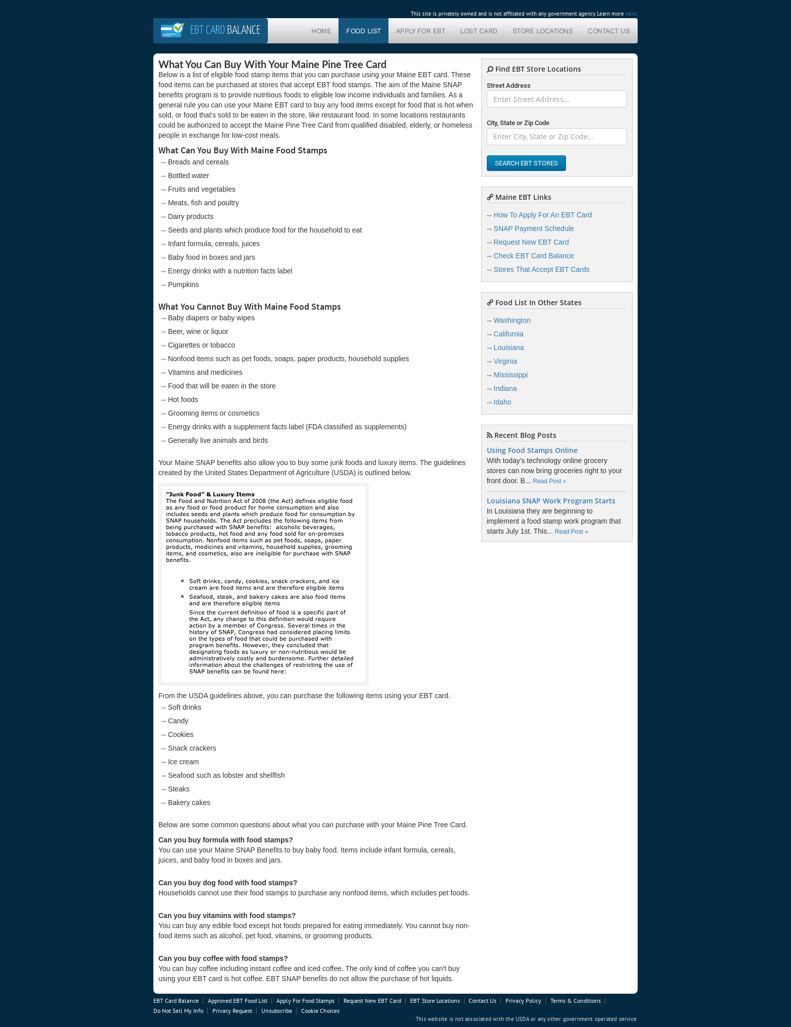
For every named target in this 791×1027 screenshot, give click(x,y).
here (631, 13)
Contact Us (609, 31)
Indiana (505, 388)
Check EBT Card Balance (534, 256)
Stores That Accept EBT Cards (542, 269)
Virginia (505, 361)
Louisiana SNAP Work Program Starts (551, 500)
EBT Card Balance (176, 1000)
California (509, 334)
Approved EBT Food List (237, 1000)
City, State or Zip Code (518, 123)
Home (321, 31)
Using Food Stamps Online (532, 450)
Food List (363, 31)
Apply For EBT (420, 31)
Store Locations (543, 31)
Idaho (503, 402)
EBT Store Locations (435, 1000)
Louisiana (509, 348)
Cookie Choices (320, 1010)
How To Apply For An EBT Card (543, 215)
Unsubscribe (276, 1010)
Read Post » (549, 481)
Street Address (509, 85)
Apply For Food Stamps (305, 1000)
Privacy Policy (523, 1000)
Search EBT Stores (526, 163)
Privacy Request (232, 1010)
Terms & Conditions (575, 1000)
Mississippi (511, 375)
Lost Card (478, 31)
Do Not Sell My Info (178, 1010)
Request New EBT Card (531, 242)
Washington (512, 320)
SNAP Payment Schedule (534, 228)
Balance (225, 30)
